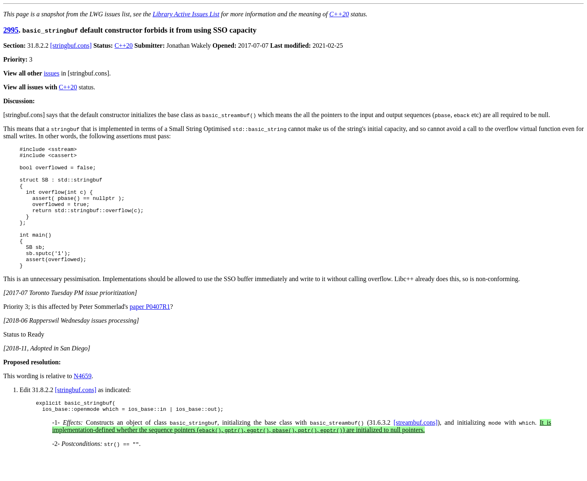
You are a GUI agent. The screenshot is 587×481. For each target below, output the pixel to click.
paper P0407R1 (150, 331)
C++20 (339, 14)
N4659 (83, 400)
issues (51, 73)
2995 (10, 30)
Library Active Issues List (185, 14)
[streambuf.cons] (415, 449)
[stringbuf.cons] (71, 45)
